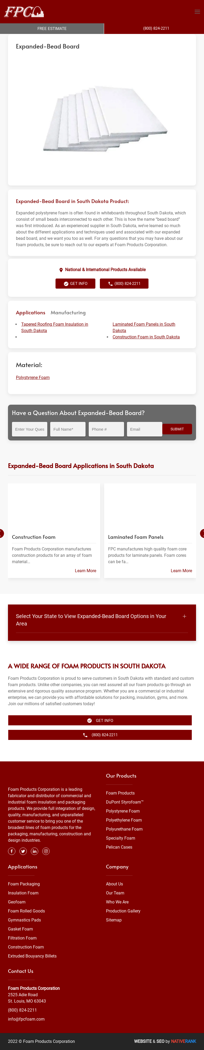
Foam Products (120, 793)
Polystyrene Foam (85, 39)
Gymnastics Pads (24, 920)
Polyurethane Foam (124, 829)
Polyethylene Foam (124, 820)
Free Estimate (52, 28)
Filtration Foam (22, 938)
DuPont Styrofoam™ (125, 802)
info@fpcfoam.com (26, 1019)
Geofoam (17, 902)
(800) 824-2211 (124, 294)
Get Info (75, 294)
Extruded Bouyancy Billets (32, 956)
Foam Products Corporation (31, 39)
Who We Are (117, 902)
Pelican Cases (119, 847)
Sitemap (114, 920)
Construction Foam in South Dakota (146, 347)
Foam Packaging (24, 883)
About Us (114, 883)
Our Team (115, 892)
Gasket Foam (20, 929)
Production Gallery (123, 911)
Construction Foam (26, 947)
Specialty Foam (120, 838)
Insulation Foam (23, 892)
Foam (62, 39)
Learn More (85, 581)
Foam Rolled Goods (26, 911)
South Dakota (114, 39)
